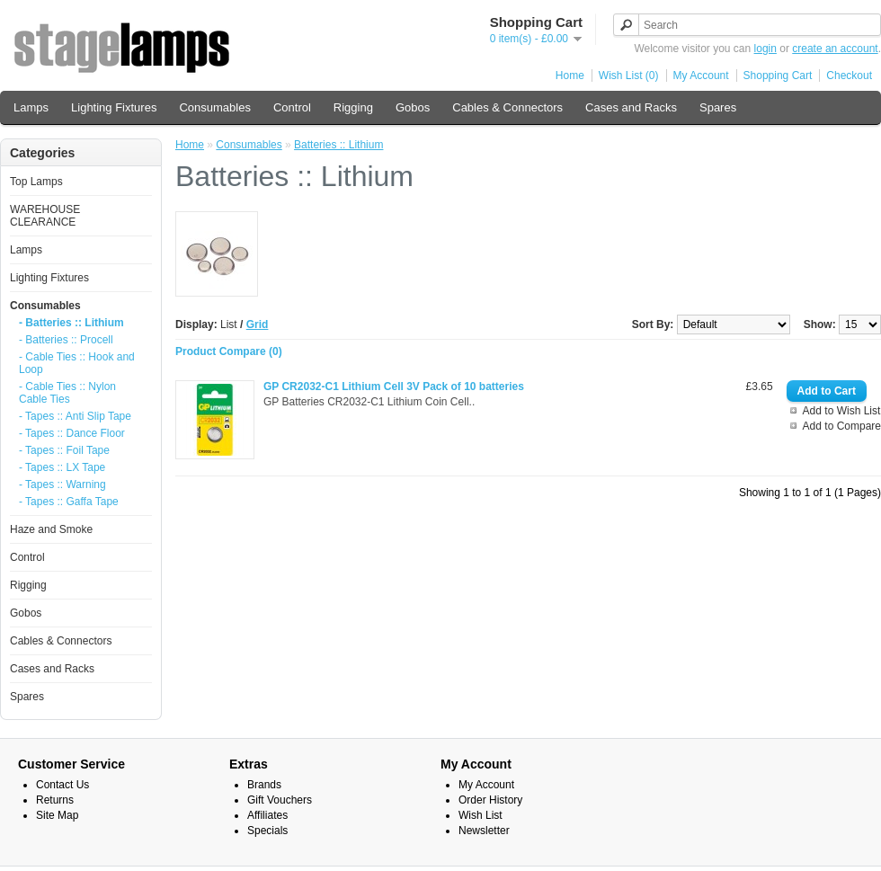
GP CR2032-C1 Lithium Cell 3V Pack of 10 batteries (393, 386)
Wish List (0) (629, 75)
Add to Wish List (842, 410)
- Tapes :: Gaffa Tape (69, 501)
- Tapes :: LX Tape (62, 467)
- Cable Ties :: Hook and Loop (77, 363)
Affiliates (267, 815)
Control (292, 107)
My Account (701, 75)
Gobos (413, 107)
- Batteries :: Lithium (71, 322)
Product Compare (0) (228, 351)
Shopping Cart (778, 75)
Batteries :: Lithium (338, 144)
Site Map (57, 815)
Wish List (480, 815)
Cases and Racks (631, 107)
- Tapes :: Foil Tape (64, 450)
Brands (264, 784)
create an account (834, 48)
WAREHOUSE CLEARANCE (45, 215)
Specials (267, 830)
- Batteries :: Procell (66, 339)
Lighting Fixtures (113, 107)
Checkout (849, 75)
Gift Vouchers (279, 800)
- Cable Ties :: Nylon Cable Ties (67, 392)
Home (570, 75)
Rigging (353, 107)
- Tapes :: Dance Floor (72, 433)
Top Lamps (36, 181)
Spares (717, 107)
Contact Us (62, 784)
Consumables (215, 107)
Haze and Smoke (51, 529)
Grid (257, 324)
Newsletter (484, 830)
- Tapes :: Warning (62, 484)
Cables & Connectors (507, 107)
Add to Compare (842, 426)
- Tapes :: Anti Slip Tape (75, 416)
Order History (490, 800)
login (765, 48)
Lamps (31, 107)
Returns (55, 800)
